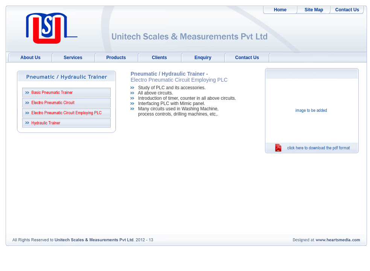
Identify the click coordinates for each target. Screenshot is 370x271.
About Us (30, 57)
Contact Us (347, 9)
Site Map (314, 9)
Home (280, 9)
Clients (159, 57)
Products (116, 57)
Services (73, 57)
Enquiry (203, 57)
